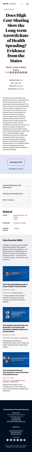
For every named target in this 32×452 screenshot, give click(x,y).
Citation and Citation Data (13, 194)
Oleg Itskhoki (15, 380)
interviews (6, 259)
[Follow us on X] (7, 440)
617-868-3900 (16, 418)
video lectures (20, 257)
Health (15, 219)
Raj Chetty (15, 338)
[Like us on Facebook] (21, 440)
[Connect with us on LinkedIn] (11, 440)
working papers (16, 245)
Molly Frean (12, 67)
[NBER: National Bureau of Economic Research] (10, 4)
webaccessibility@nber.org (16, 421)
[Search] (22, 4)
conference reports (9, 257)
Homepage (16, 427)
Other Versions (8, 200)
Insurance (16, 228)
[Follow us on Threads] (18, 440)
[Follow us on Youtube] (24, 440)
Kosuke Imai (24, 338)
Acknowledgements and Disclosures (12, 186)
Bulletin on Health (8, 253)
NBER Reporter (8, 251)
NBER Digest (20, 251)
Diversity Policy (16, 432)
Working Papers (9, 9)
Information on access (16, 168)
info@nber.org (16, 419)
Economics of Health (20, 223)
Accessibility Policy (16, 430)
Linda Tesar (14, 381)
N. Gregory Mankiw (16, 292)
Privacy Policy (16, 434)
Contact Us (16, 412)
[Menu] (27, 4)
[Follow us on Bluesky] (14, 440)
